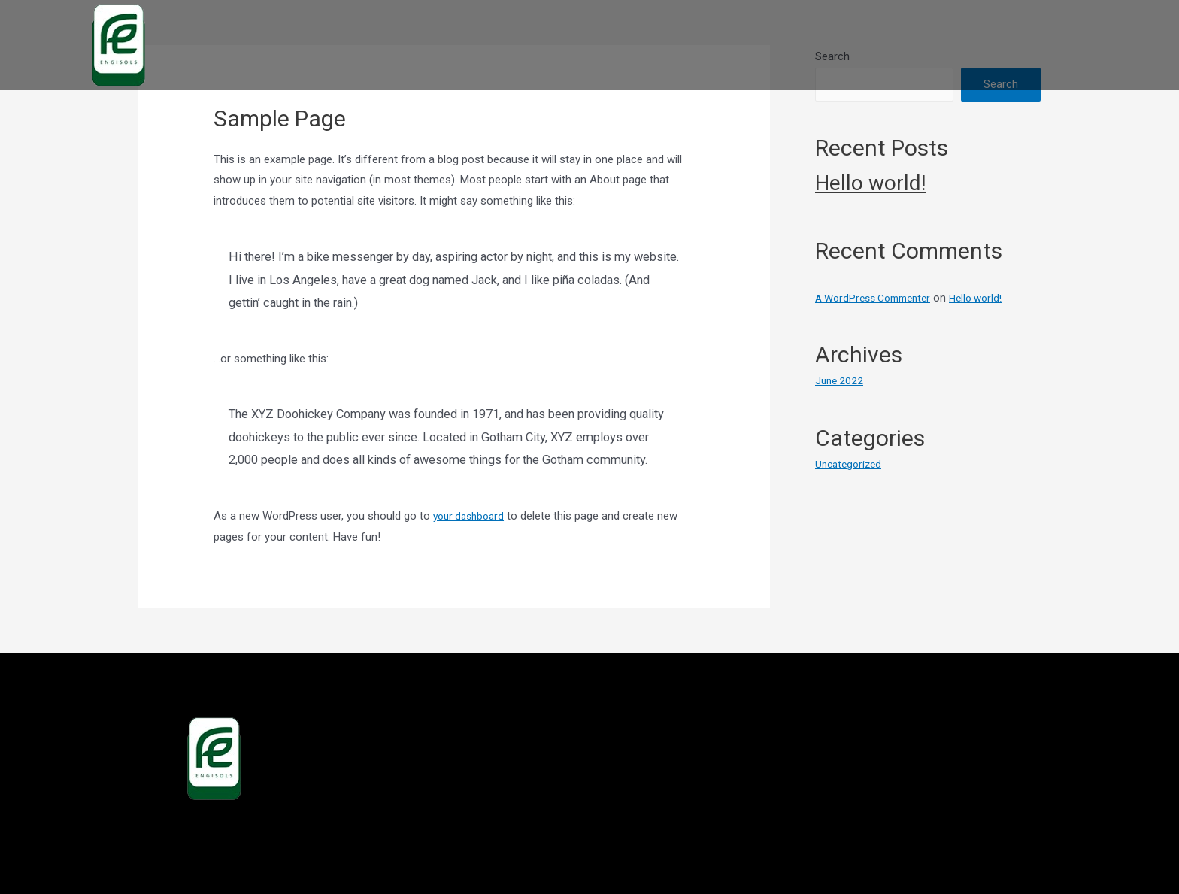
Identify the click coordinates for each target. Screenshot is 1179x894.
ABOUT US (729, 45)
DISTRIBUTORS (908, 45)
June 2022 (840, 380)
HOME (660, 45)
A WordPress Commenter (879, 298)
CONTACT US (1123, 45)
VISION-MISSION (1018, 45)
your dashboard (472, 516)
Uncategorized (851, 464)
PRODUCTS (812, 45)
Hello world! (870, 183)
